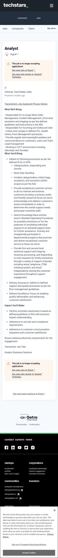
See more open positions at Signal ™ (29, 394)
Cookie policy (34, 425)
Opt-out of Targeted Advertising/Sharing (29, 546)
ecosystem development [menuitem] (14, 487)
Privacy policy (21, 425)
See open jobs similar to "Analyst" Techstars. (27, 75)
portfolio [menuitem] (8, 471)
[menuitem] (52, 6)
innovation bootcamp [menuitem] (37, 474)
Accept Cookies (29, 554)
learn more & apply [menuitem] (12, 474)
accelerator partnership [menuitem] (38, 469)
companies (18, 28)
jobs (4, 28)
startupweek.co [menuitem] (10, 494)
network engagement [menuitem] (37, 471)
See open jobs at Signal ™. (23, 70)
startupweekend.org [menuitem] (12, 490)
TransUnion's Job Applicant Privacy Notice (26, 104)
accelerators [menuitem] (9, 469)
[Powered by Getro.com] (29, 417)
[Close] (54, 512)
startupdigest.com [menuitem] (11, 498)
